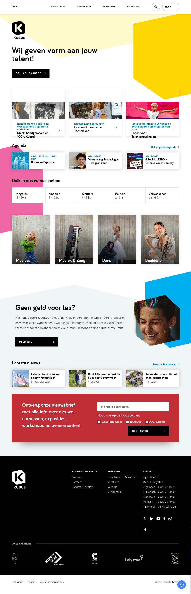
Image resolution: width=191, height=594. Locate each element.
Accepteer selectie (162, 587)
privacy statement (174, 544)
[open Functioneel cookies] (185, 555)
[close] (186, 534)
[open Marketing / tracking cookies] (185, 565)
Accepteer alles (162, 577)
